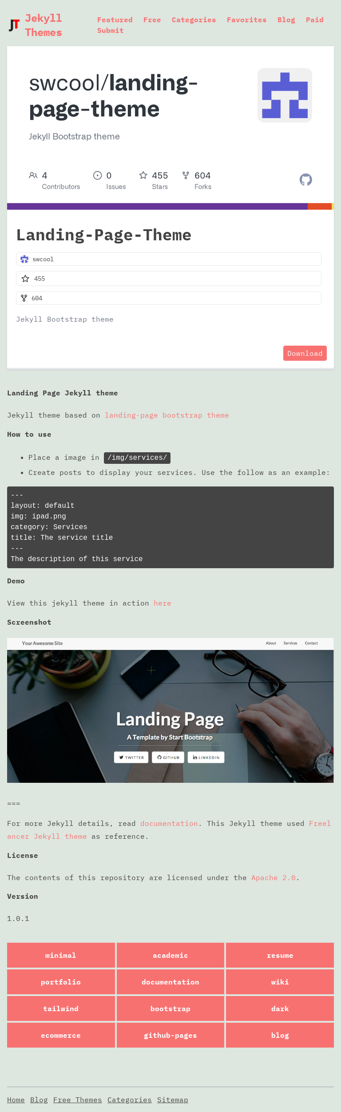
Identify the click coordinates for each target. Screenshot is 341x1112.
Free (152, 19)
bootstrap (170, 1008)
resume (280, 955)
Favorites (247, 19)
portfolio (61, 981)
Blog (286, 19)
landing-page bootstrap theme (167, 415)
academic (170, 955)
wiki (280, 981)
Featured (115, 19)
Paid (315, 19)
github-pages (170, 1035)
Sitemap (172, 1099)
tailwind (61, 1008)
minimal (60, 955)
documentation (169, 823)
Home (16, 1099)
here (162, 602)
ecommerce (61, 1035)
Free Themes (77, 1099)
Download (305, 353)
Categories (194, 19)
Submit (110, 30)
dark (280, 1008)
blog (280, 1035)
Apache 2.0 (273, 877)
